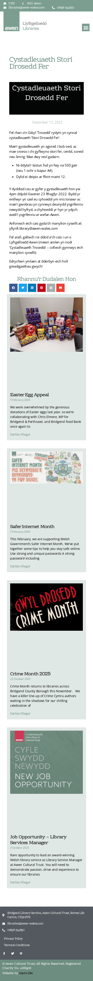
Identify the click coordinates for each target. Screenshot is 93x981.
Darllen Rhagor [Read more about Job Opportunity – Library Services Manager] (20, 882)
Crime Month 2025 (30, 674)
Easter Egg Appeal (29, 395)
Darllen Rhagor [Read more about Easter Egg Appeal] (20, 435)
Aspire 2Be (26, 973)
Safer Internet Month (32, 527)
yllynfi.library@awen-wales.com (33, 228)
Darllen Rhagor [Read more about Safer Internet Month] (20, 566)
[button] (86, 27)
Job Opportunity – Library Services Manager (38, 840)
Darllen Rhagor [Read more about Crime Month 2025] (20, 714)
